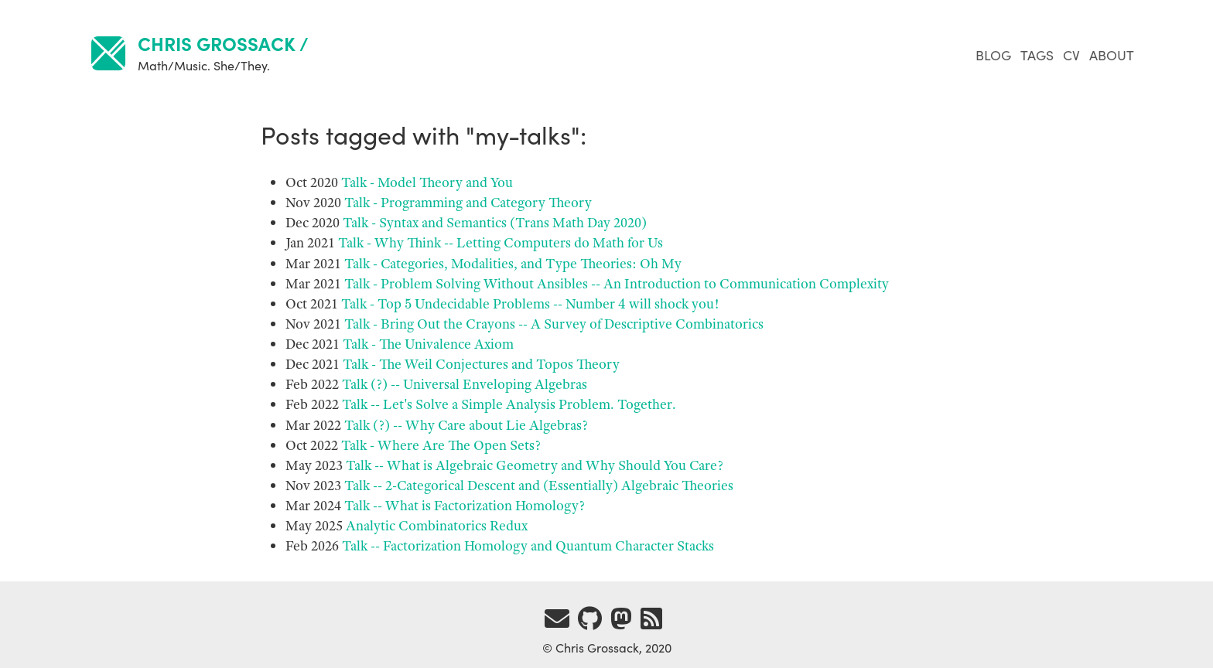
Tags (1038, 54)
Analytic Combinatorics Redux (437, 525)
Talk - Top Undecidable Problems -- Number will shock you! (530, 304)
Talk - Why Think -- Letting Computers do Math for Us (500, 242)
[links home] (108, 55)
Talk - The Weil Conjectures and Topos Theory (481, 364)
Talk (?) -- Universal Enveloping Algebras (464, 384)
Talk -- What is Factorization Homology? (464, 505)
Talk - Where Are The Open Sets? (441, 445)
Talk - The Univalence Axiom (428, 344)
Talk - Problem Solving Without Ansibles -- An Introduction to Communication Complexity (616, 283)
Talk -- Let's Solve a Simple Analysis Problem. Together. (509, 404)
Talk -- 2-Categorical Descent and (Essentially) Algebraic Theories (538, 485)
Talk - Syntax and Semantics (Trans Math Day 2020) (495, 222)
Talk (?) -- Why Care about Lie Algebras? (466, 425)
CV (1073, 54)
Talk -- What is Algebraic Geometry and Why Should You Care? (534, 465)
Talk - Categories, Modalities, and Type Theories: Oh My (513, 263)
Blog (995, 54)
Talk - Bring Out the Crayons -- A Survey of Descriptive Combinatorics (554, 324)
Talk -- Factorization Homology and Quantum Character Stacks (528, 546)
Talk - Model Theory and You (427, 182)
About (1111, 54)
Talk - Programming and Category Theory (468, 202)
